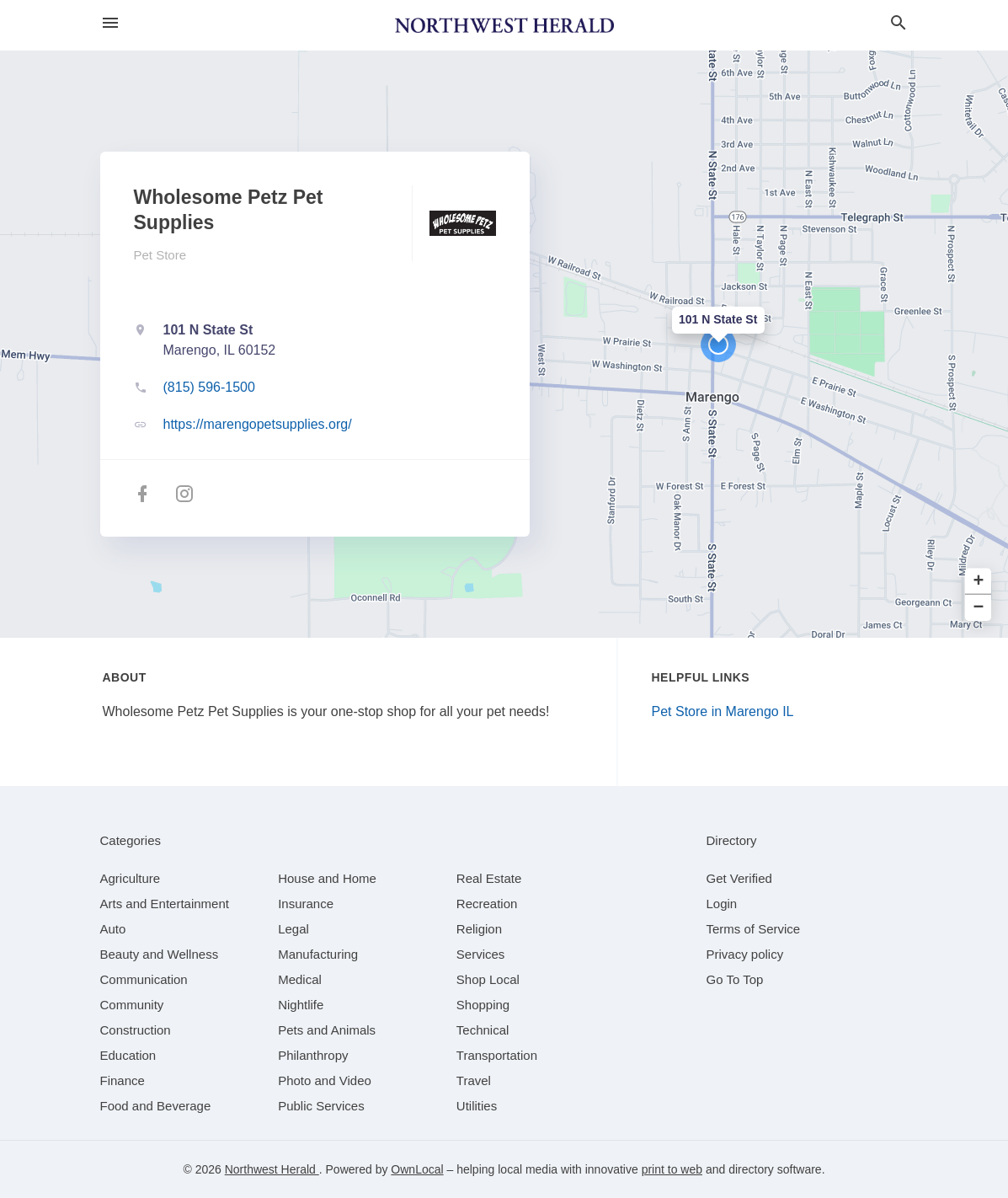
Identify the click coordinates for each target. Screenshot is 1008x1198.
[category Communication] (144, 979)
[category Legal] (293, 929)
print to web (672, 1169)
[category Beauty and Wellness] (159, 954)
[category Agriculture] (130, 878)
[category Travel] (473, 1080)
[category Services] (480, 954)
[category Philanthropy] (313, 1055)
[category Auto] (113, 929)
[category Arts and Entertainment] (164, 903)
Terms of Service (754, 929)
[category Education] (128, 1055)
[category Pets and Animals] (327, 1030)
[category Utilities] (476, 1106)
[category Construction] (135, 1030)
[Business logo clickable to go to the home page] (504, 25)
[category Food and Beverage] (155, 1106)
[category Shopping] (482, 1004)
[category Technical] (482, 1030)
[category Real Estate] (489, 878)
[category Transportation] (496, 1055)
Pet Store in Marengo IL (723, 711)
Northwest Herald (272, 1169)
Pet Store (160, 255)
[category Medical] (300, 979)
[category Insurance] (305, 903)
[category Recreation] (487, 903)
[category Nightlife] (300, 1004)
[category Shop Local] (488, 979)
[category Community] (132, 1004)
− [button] (978, 608)
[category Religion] (479, 929)
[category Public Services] (321, 1106)
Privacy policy (745, 954)
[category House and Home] (327, 878)
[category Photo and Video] (324, 1080)
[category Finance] (122, 1080)
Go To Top (735, 979)
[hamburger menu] (110, 23)
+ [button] (978, 582)
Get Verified (739, 878)
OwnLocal (417, 1169)
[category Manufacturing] (318, 954)
